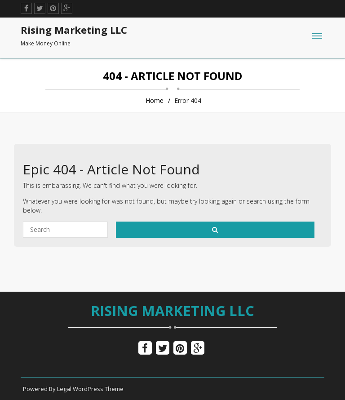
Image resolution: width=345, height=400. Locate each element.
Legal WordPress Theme (90, 389)
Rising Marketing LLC (172, 310)
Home (155, 100)
